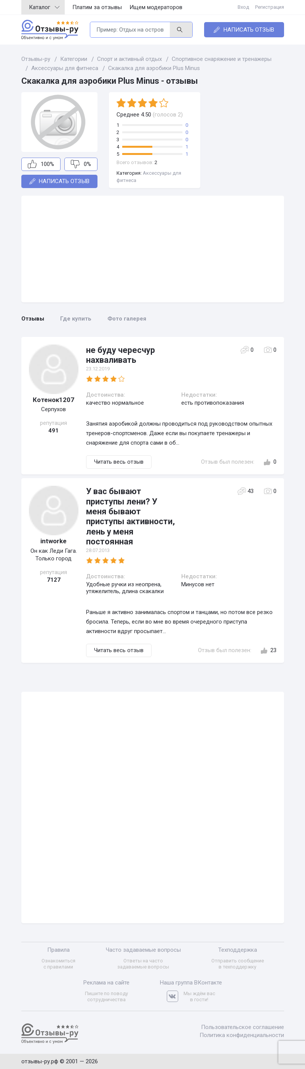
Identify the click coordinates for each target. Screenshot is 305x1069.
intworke (53, 541)
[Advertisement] (152, 249)
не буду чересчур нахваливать (120, 355)
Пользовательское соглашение (242, 1027)
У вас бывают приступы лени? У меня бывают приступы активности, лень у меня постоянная (130, 516)
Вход (243, 7)
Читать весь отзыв (119, 461)
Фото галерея (126, 318)
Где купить (75, 318)
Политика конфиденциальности (242, 1035)
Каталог (44, 7)
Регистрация (269, 7)
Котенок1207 (53, 400)
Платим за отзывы (97, 7)
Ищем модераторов (155, 7)
